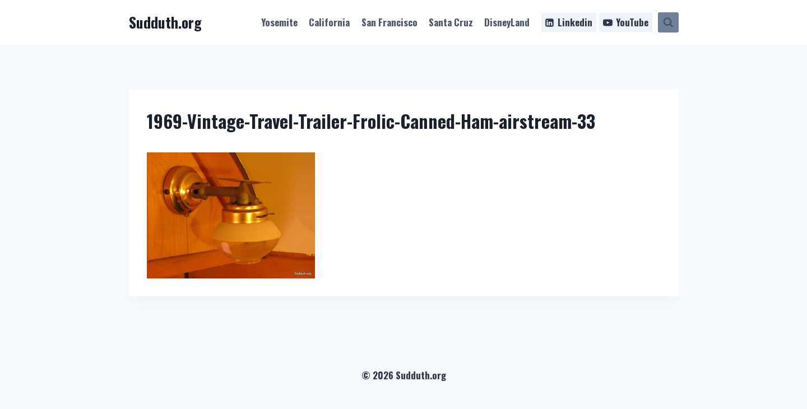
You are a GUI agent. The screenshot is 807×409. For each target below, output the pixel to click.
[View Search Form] (668, 22)
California (329, 22)
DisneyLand (507, 22)
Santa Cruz (451, 22)
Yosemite (279, 22)
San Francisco (389, 22)
